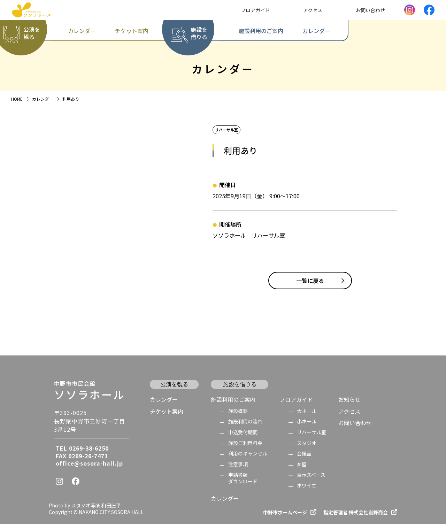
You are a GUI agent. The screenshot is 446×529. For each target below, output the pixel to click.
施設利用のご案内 (233, 404)
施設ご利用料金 (245, 448)
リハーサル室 (311, 437)
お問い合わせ (355, 427)
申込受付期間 (242, 437)
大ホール (306, 416)
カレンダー (164, 404)
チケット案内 (166, 416)
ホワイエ (306, 490)
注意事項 (238, 469)
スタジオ (306, 448)
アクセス (349, 416)
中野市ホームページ (285, 517)
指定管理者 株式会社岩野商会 (355, 517)
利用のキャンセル (247, 458)
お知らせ (349, 404)
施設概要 (238, 416)
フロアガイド (296, 404)
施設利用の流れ (245, 426)
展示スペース (311, 480)
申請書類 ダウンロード (242, 483)
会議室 (304, 458)
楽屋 (302, 469)
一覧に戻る (310, 285)
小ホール (306, 426)
